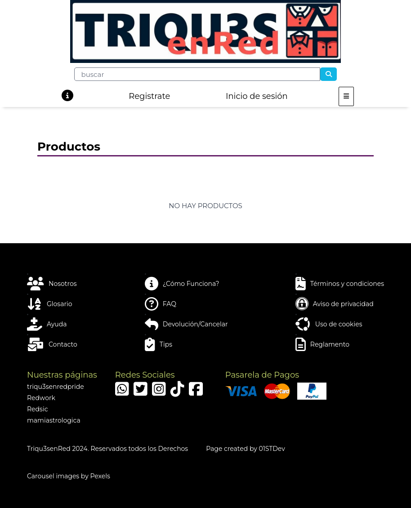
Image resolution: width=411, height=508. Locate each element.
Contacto (52, 344)
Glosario (49, 304)
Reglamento (322, 344)
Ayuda (47, 324)
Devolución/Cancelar (186, 324)
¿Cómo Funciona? (182, 283)
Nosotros (52, 283)
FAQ (160, 304)
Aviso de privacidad (334, 304)
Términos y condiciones (339, 283)
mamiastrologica (53, 420)
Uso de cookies (328, 324)
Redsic (37, 409)
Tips (158, 344)
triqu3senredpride (55, 387)
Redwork (41, 398)
